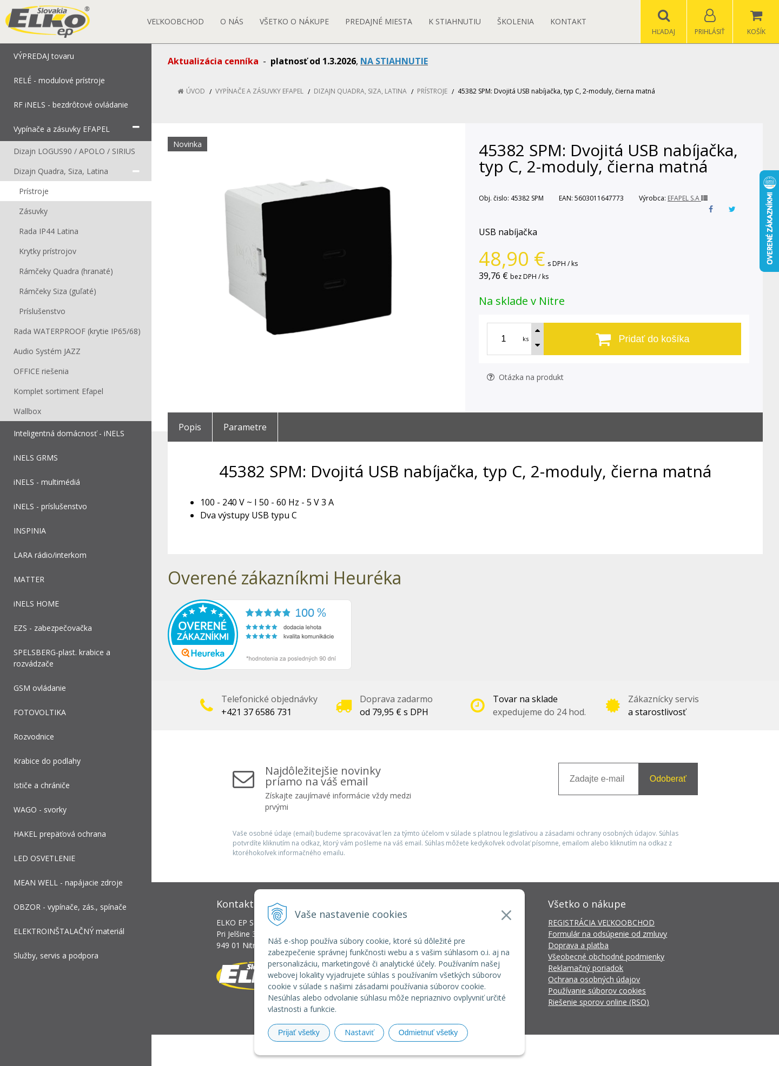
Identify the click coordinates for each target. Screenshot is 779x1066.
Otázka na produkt (525, 377)
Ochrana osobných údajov (594, 979)
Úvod (195, 91)
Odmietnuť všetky (428, 1032)
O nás (231, 21)
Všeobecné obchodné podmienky (606, 956)
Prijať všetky (299, 1032)
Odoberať (668, 778)
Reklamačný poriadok (585, 968)
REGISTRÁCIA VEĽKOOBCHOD (601, 922)
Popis (190, 427)
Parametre (245, 427)
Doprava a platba (578, 945)
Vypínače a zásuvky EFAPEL (259, 91)
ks (526, 339)
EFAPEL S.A (688, 198)
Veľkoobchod (175, 21)
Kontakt (568, 21)
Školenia (515, 21)
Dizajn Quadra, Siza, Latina (360, 91)
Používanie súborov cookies (597, 990)
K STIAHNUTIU (454, 21)
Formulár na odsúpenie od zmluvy (607, 934)
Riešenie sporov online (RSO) (598, 1002)
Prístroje (432, 91)
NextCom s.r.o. (583, 1050)
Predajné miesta (378, 21)
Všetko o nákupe (294, 21)
